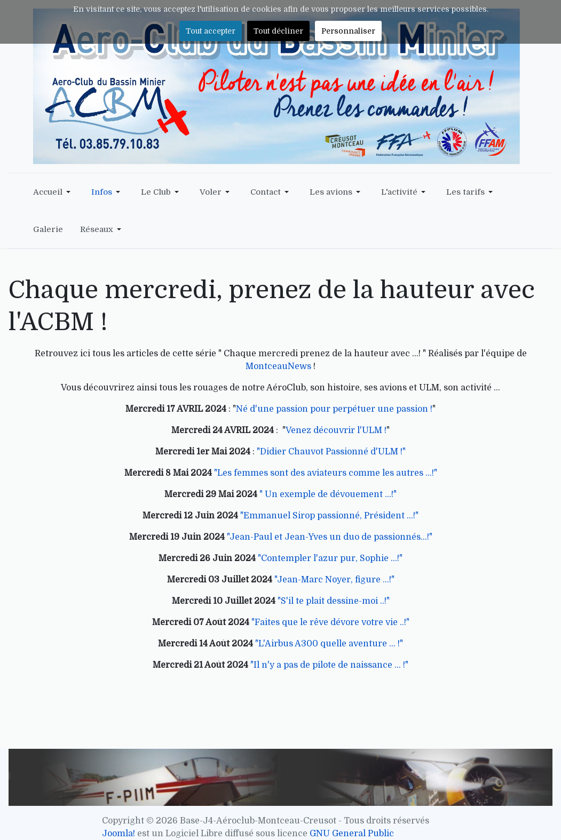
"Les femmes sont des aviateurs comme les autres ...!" (325, 473)
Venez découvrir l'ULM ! (336, 430)
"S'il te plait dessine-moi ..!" (334, 601)
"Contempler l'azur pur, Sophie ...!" (330, 558)
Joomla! (118, 833)
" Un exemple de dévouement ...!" (328, 494)
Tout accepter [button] (210, 31)
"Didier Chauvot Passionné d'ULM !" (331, 452)
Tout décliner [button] (278, 31)
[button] (53, 192)
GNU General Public (352, 833)
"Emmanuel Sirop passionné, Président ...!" (329, 516)
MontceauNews (278, 366)
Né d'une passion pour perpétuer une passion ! (334, 409)
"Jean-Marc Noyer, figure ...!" (334, 580)
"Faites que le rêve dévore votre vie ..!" (330, 622)
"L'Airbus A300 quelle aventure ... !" (329, 644)
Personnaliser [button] (348, 31)
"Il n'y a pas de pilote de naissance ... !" (329, 665)
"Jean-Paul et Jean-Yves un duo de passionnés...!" (329, 537)
